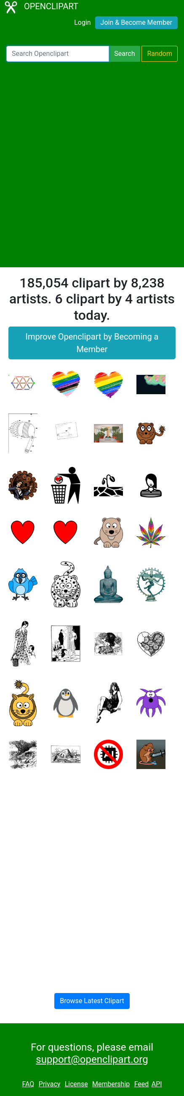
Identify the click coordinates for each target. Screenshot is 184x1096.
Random (159, 54)
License (76, 1084)
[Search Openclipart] (57, 54)
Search (124, 54)
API (157, 1084)
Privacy (50, 1084)
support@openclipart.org (92, 1059)
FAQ (28, 1084)
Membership (111, 1084)
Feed (141, 1084)
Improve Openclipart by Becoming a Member (92, 343)
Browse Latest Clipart (92, 1001)
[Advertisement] (92, 164)
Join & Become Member (136, 22)
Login (82, 22)
